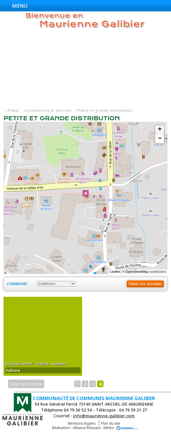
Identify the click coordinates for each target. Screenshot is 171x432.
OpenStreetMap (137, 271)
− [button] (160, 138)
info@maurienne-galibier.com (104, 416)
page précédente (26, 384)
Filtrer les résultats (145, 284)
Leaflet (115, 271)
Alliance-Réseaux (87, 427)
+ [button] (160, 129)
